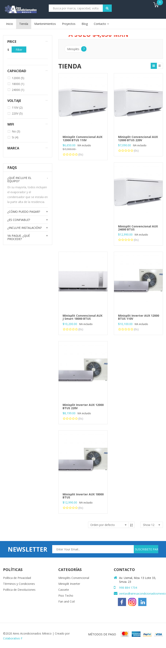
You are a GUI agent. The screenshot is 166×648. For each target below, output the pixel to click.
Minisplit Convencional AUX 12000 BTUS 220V (138, 138)
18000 (18, 84)
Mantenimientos (45, 24)
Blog (85, 24)
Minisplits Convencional (73, 578)
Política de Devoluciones (19, 590)
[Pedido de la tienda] (111, 525)
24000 (18, 90)
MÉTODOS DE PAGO (102, 634)
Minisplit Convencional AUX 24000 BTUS (138, 227)
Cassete (63, 590)
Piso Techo (65, 595)
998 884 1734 (128, 588)
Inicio (9, 24)
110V (17, 107)
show (148, 525)
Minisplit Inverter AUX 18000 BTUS (83, 495)
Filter (19, 50)
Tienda (23, 24)
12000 (18, 78)
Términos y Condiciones (19, 584)
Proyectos (68, 24)
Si (15, 137)
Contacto (100, 24)
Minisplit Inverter (69, 584)
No (16, 131)
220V (17, 113)
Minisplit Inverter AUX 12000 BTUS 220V (83, 406)
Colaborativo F (12, 638)
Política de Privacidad (17, 578)
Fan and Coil (66, 601)
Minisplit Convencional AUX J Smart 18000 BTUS (82, 317)
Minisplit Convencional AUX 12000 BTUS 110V (82, 138)
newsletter (27, 549)
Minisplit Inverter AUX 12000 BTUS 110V (138, 317)
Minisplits (76, 49)
